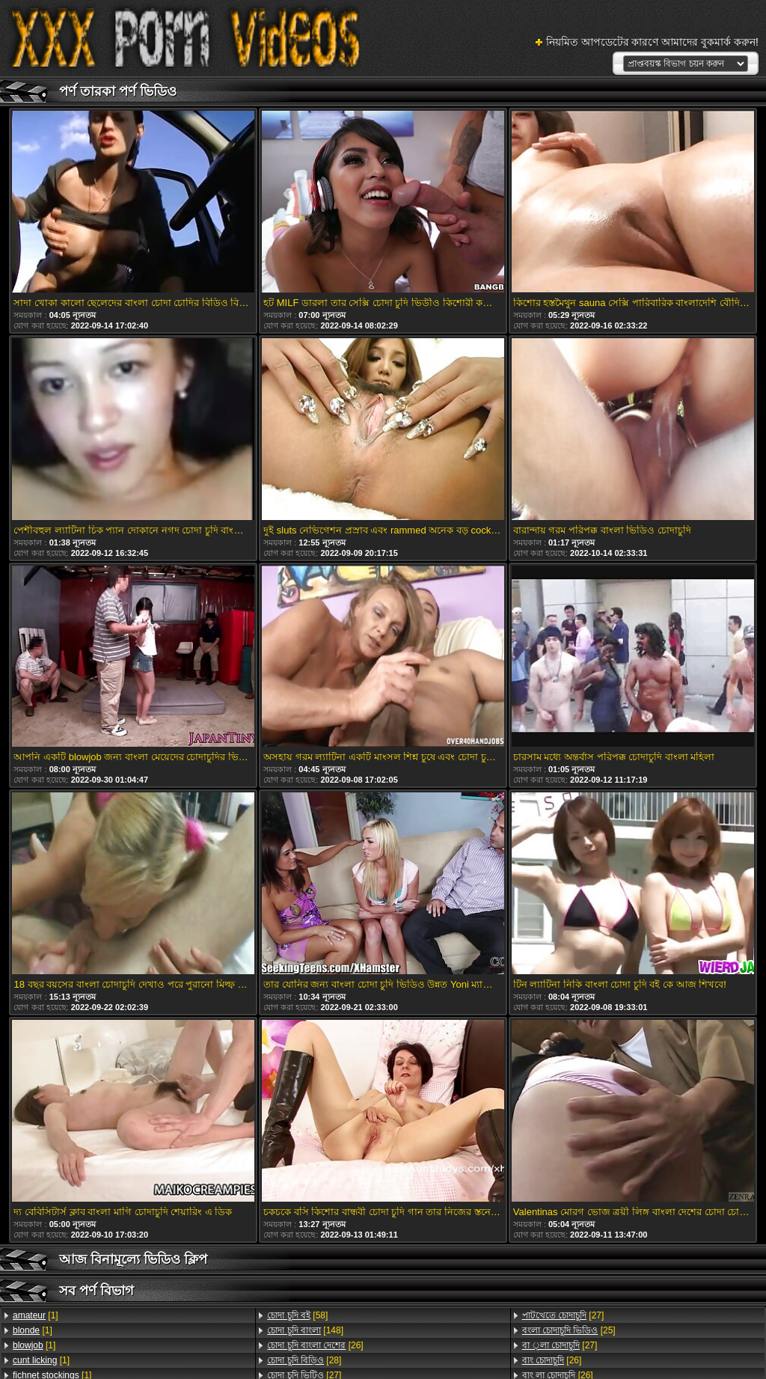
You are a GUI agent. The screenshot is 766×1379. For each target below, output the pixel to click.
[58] (297, 1315)
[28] (304, 1360)
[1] (35, 1315)
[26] (315, 1345)
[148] (305, 1330)
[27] (563, 1315)
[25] (569, 1330)
